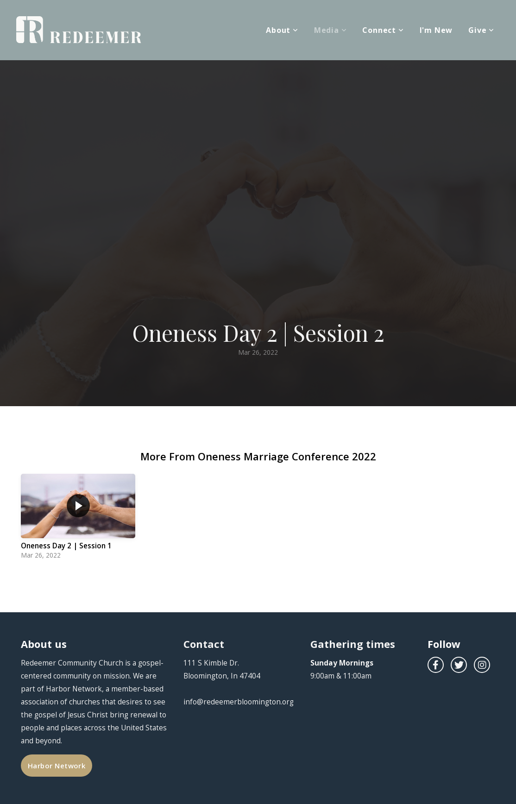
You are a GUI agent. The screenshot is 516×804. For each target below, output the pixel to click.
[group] (78, 519)
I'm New (436, 30)
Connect (382, 30)
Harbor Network (56, 765)
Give (481, 30)
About (282, 30)
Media (330, 30)
